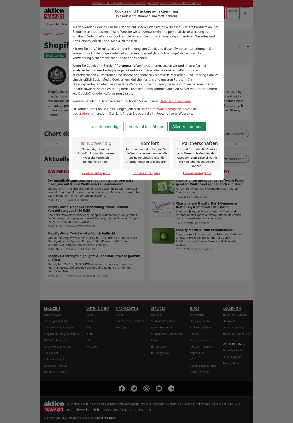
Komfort (149, 143)
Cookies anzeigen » (96, 173)
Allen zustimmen (187, 126)
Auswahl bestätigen (146, 126)
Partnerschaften (200, 143)
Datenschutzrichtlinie (175, 101)
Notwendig (99, 143)
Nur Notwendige (105, 126)
